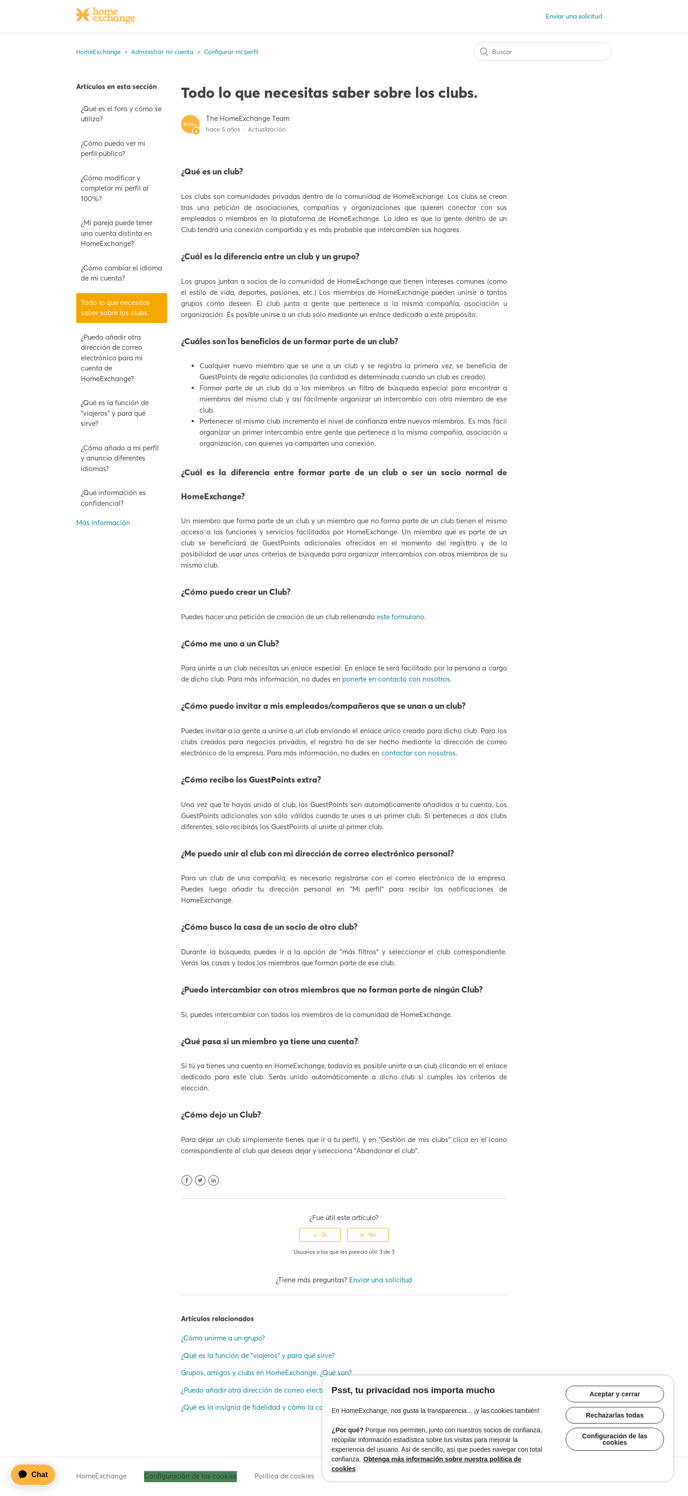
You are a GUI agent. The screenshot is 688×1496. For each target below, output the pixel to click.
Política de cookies (284, 1476)
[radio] (320, 1235)
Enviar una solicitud (574, 16)
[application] (37, 1475)
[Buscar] (542, 51)
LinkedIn (213, 1180)
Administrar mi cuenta (162, 51)
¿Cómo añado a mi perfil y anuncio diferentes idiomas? (120, 458)
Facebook (187, 1180)
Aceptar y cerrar (615, 1394)
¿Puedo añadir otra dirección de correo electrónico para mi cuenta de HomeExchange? (112, 358)
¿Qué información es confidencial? (113, 498)
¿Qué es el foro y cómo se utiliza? (121, 114)
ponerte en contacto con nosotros (396, 679)
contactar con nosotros (418, 752)
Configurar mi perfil (231, 51)
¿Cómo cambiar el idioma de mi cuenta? (121, 273)
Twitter (200, 1180)
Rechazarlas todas (615, 1415)
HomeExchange (98, 51)
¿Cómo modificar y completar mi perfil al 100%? (115, 188)
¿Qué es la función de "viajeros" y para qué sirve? (115, 413)
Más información (103, 522)
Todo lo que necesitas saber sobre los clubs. (115, 307)
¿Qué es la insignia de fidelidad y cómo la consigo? (262, 1407)
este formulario (400, 616)
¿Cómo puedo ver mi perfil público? (113, 148)
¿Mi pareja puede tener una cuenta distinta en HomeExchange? (116, 233)
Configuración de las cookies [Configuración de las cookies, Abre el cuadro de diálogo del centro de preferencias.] (614, 1440)
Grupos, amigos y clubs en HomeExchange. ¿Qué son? (266, 1372)
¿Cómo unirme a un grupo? (223, 1338)
